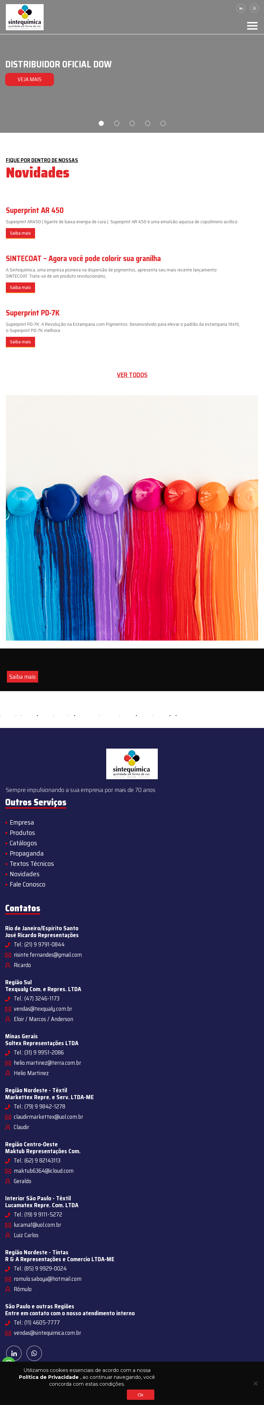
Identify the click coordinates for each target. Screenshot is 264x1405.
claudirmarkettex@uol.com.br (48, 1116)
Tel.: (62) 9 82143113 (37, 1160)
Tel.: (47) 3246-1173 (36, 998)
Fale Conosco (27, 884)
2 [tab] (116, 123)
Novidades (25, 873)
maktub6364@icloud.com (44, 1170)
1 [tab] (101, 123)
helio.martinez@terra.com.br (47, 1062)
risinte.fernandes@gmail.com (48, 954)
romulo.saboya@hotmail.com (47, 1278)
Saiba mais (20, 233)
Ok (140, 1394)
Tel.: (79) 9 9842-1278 (39, 1106)
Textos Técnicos (32, 863)
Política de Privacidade (49, 1377)
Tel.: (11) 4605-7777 (37, 1322)
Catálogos (23, 842)
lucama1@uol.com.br (37, 1224)
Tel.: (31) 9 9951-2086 (39, 1052)
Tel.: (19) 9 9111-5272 (38, 1214)
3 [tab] (132, 123)
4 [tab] (147, 123)
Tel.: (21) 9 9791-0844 (39, 944)
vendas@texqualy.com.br (43, 1008)
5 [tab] (163, 123)
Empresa (22, 822)
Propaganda (27, 853)
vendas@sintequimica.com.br (47, 1332)
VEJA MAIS (27, 79)
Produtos (22, 832)
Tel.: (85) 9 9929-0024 (40, 1268)
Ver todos (132, 375)
